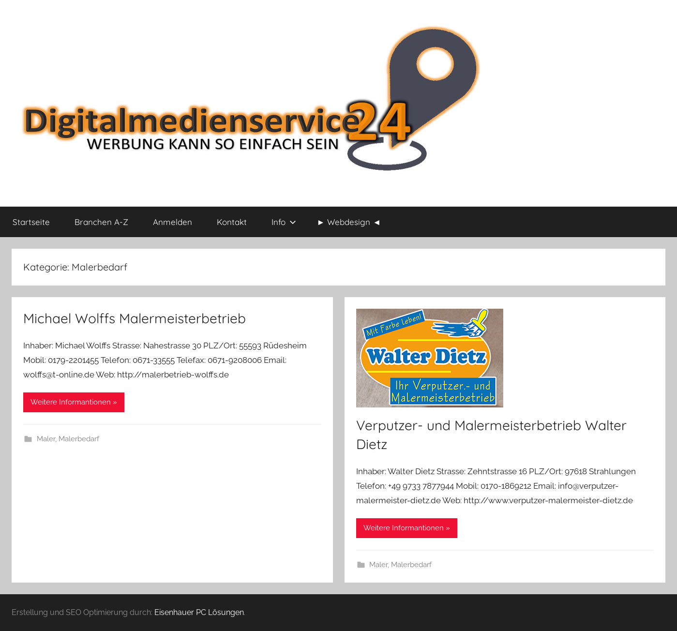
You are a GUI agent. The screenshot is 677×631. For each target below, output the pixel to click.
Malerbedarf (79, 439)
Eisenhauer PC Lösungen (199, 612)
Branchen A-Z (101, 222)
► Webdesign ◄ (349, 222)
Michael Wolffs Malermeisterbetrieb (134, 318)
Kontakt (232, 222)
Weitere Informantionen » (73, 402)
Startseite (31, 222)
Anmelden (172, 222)
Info (283, 222)
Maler (46, 439)
